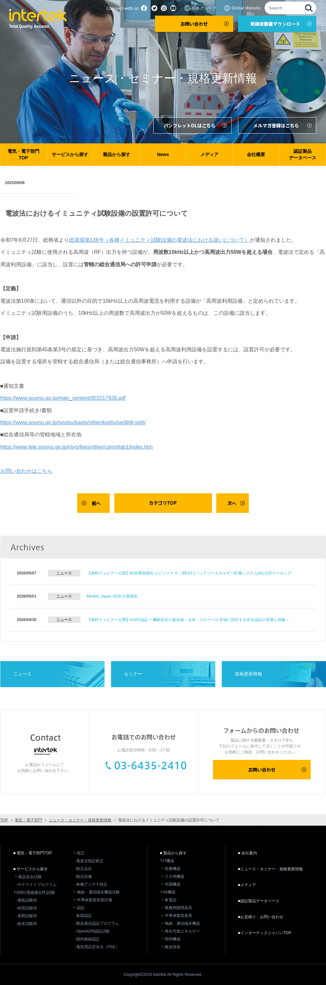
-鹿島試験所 (27, 900)
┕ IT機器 (167, 861)
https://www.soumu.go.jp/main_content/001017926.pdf (63, 398)
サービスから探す (70, 154)
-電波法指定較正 (89, 861)
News (163, 154)
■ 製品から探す (173, 853)
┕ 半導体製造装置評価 (92, 900)
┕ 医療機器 (170, 868)
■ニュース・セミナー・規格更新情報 (270, 869)
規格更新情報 (248, 673)
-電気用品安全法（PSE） (97, 947)
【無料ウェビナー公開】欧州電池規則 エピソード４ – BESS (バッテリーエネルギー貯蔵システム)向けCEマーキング (189, 573)
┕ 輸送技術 (170, 947)
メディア (209, 154)
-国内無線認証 (87, 939)
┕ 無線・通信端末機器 (180, 923)
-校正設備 (83, 876)
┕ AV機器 (168, 892)
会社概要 (256, 154)
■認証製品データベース (258, 901)
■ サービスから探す (30, 869)
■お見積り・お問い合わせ (260, 917)
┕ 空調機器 (170, 884)
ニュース (22, 673)
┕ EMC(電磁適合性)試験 (34, 892)
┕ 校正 (78, 853)
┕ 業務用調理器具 (176, 907)
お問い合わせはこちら (26, 471)
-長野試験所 (27, 916)
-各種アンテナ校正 (91, 884)
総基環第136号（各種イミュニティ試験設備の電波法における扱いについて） (159, 240)
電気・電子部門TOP (23, 154)
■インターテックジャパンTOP (264, 933)
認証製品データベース (302, 154)
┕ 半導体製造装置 (176, 915)
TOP (4, 820)
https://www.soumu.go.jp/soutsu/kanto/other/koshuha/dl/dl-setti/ (73, 422)
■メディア (247, 885)
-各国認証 (83, 915)
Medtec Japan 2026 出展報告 (112, 596)
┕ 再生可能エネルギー (180, 931)
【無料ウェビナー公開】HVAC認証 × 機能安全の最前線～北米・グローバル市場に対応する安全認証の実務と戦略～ (188, 619)
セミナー (133, 673)
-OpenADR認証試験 (92, 931)
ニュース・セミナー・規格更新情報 (80, 820)
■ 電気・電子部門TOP (32, 853)
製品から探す (116, 154)
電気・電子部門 (28, 820)
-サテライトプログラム (37, 884)
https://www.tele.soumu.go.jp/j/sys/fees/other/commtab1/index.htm (76, 447)
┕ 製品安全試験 (27, 877)
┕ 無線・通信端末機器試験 (96, 892)
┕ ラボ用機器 (172, 876)
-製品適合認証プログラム (97, 923)
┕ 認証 (78, 907)
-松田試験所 (27, 908)
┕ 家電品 (168, 900)
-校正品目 (83, 868)
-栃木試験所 (27, 923)
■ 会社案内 (247, 853)
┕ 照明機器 (170, 939)
